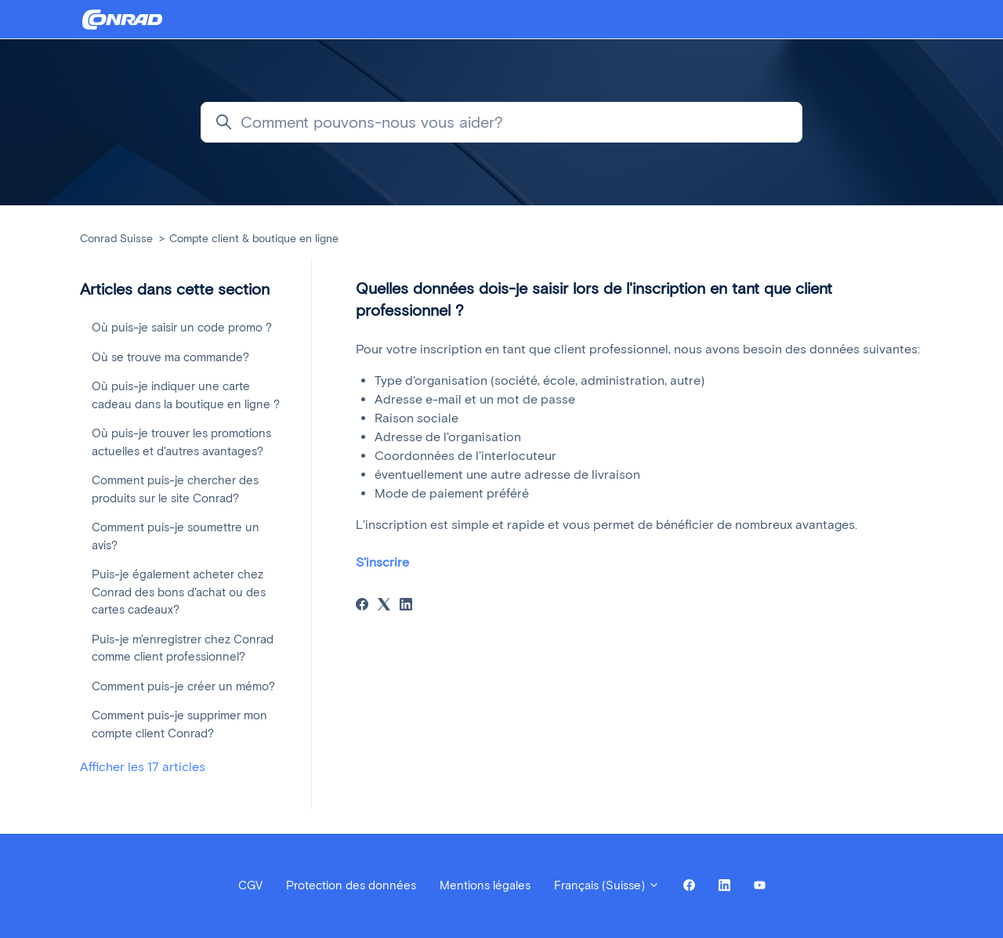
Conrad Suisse (116, 238)
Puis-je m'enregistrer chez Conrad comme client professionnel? (182, 648)
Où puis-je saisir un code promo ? (182, 328)
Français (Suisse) (607, 885)
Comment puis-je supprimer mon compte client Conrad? (179, 724)
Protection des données (351, 885)
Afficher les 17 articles (142, 766)
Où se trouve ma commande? (170, 357)
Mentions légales (485, 885)
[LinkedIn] (406, 606)
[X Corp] (384, 606)
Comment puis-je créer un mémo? (183, 686)
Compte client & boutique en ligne (254, 238)
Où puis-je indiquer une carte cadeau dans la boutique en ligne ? (186, 395)
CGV (250, 885)
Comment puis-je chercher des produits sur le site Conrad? (175, 489)
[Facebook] (362, 606)
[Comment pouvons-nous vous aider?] (501, 122)
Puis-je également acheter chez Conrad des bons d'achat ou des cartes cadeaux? (179, 592)
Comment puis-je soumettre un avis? (175, 536)
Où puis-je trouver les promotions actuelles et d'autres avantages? (181, 442)
